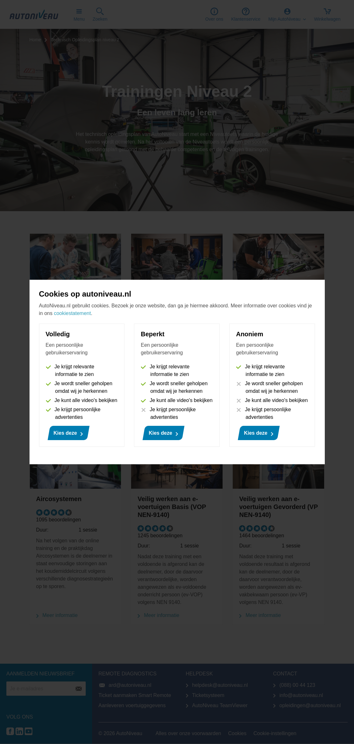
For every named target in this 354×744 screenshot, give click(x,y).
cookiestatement (72, 313)
